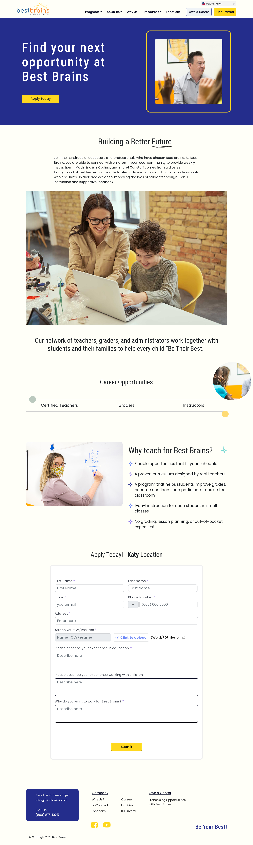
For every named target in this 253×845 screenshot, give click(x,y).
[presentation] (79, 732)
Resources (151, 12)
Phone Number (141, 597)
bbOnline (113, 12)
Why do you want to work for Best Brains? (89, 701)
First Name (65, 581)
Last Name (138, 581)
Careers (127, 799)
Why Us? (133, 12)
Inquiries (127, 805)
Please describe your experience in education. (93, 648)
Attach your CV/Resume (75, 630)
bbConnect (100, 805)
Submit (126, 746)
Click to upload (131, 637)
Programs (92, 12)
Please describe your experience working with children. (100, 675)
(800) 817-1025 (47, 815)
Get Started (225, 12)
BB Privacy (128, 811)
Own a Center (199, 12)
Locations (173, 12)
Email (60, 597)
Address (63, 613)
